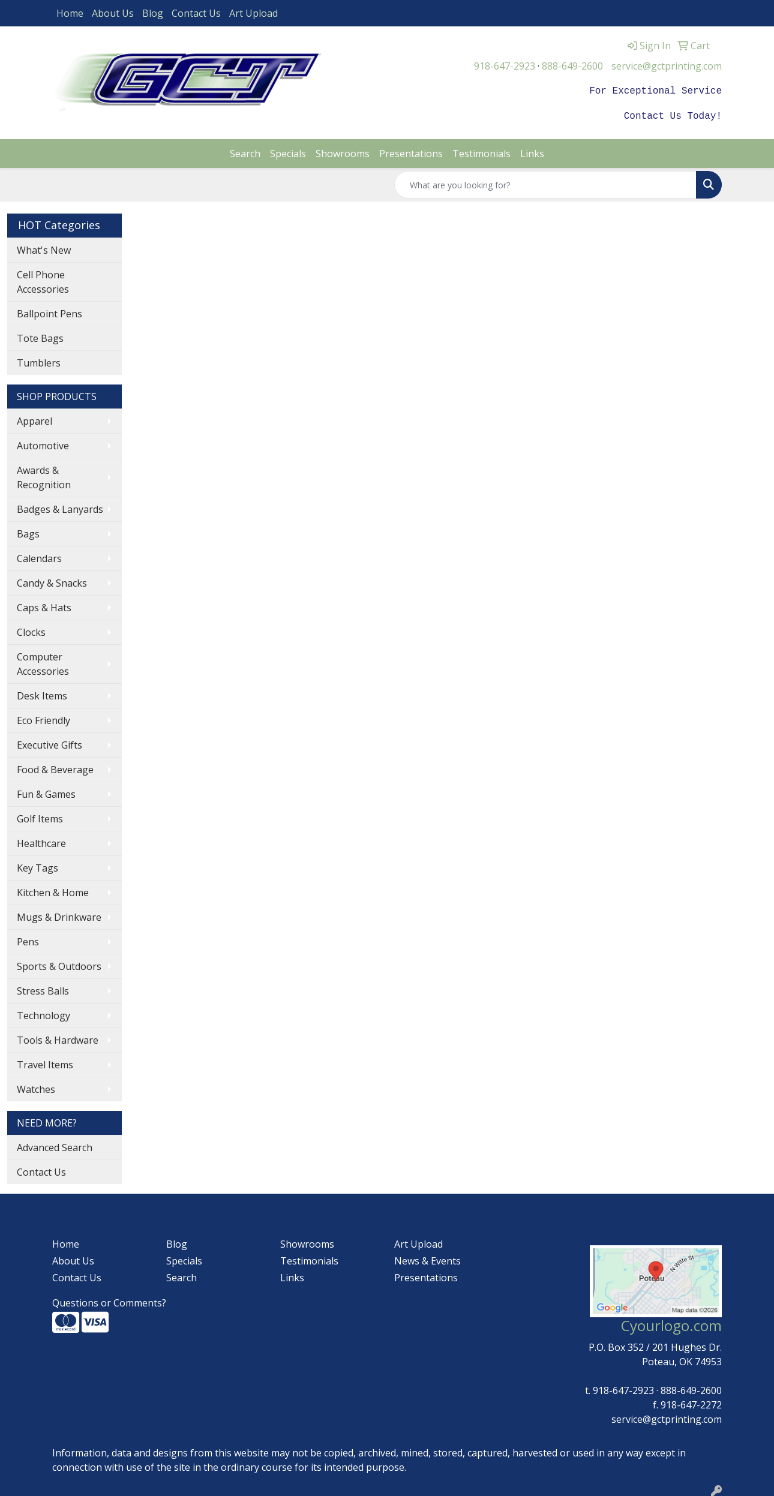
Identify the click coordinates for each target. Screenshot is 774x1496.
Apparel (34, 418)
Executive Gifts (49, 742)
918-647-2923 (504, 66)
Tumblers (39, 360)
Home (69, 13)
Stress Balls (43, 988)
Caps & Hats (44, 605)
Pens (28, 939)
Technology (43, 1013)
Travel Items (45, 1062)
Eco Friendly (43, 718)
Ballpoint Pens (49, 311)
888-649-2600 (572, 66)
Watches (36, 1087)
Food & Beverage (55, 767)
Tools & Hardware (57, 1037)
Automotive (43, 443)
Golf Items (40, 816)
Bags (28, 531)
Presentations (411, 151)
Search (245, 151)
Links (532, 151)
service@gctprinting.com (666, 66)
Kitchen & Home (53, 890)
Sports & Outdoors (59, 964)
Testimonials (481, 151)
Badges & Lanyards (60, 506)
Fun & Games (46, 791)
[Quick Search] (545, 182)
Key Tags (37, 865)
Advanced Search (54, 1145)
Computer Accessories (43, 661)
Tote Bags (40, 336)
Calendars (39, 556)
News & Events (427, 1258)
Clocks (31, 629)
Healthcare (41, 841)
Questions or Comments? (109, 1300)
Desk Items (42, 693)
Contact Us (196, 13)
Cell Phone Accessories (43, 279)
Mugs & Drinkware (59, 914)
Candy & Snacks (52, 580)
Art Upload (253, 13)
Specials (288, 151)
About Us (113, 13)
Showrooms (343, 151)
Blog (152, 13)
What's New (44, 247)
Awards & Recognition (44, 475)
